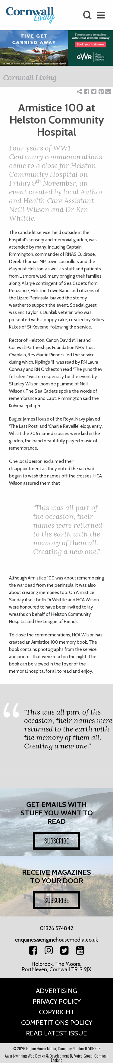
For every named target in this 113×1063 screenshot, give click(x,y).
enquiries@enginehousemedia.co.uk (56, 940)
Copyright (56, 1012)
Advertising (56, 991)
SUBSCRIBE (56, 840)
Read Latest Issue (56, 1033)
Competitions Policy (56, 1022)
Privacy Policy (57, 1001)
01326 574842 (56, 928)
